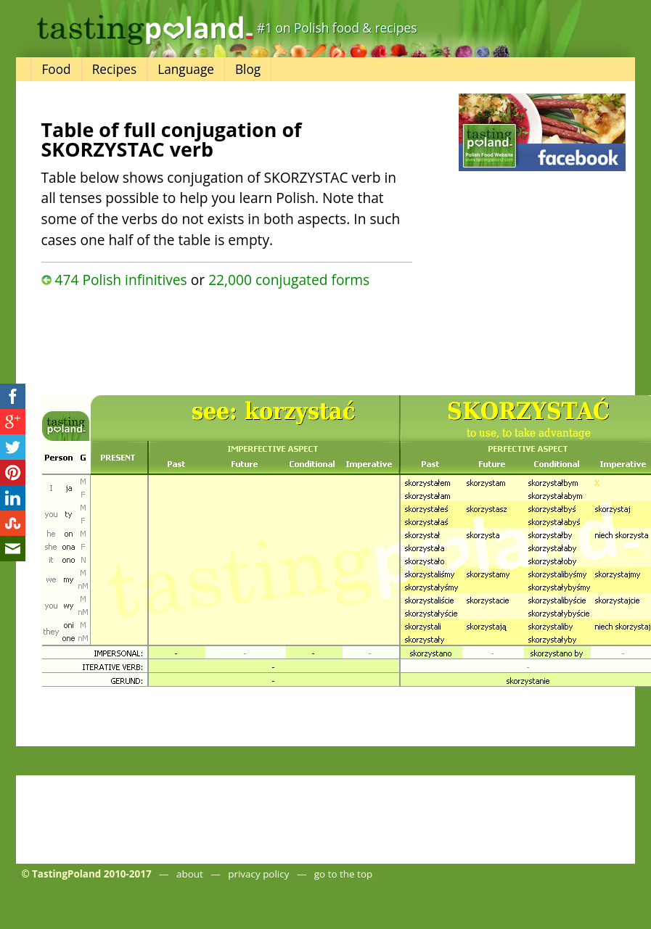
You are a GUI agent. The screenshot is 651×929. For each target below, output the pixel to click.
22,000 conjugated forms (288, 279)
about (189, 873)
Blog (248, 69)
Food (55, 69)
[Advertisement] (200, 338)
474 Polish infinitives (120, 279)
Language (185, 69)
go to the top (343, 873)
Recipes (114, 69)
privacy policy (258, 873)
